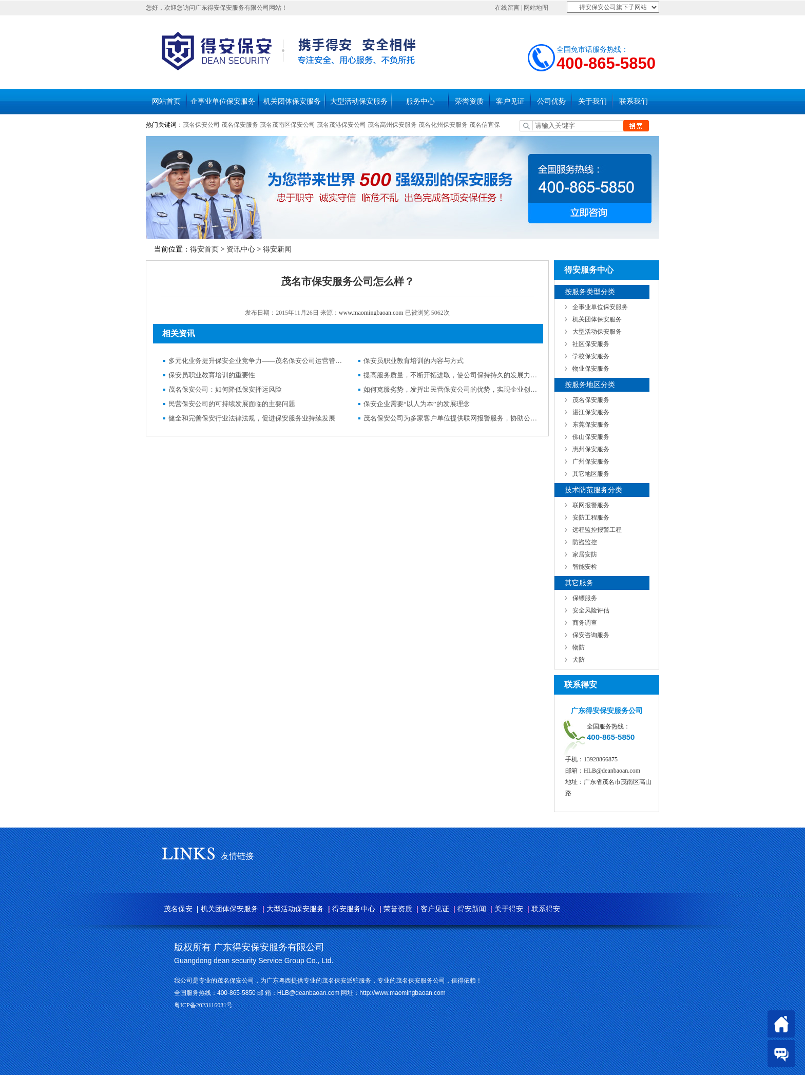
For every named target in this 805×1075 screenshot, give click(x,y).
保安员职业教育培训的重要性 (211, 375)
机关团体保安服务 (292, 101)
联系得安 (545, 909)
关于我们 (592, 101)
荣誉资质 (469, 101)
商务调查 (584, 623)
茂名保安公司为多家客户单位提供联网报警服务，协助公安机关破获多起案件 (450, 418)
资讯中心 (240, 249)
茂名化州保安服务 (443, 124)
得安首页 (204, 249)
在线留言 (507, 7)
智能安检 (584, 567)
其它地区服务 (590, 474)
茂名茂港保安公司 (341, 124)
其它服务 (579, 583)
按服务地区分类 (590, 385)
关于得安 (508, 909)
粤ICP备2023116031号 (203, 1005)
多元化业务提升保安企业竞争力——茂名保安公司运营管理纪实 (255, 360)
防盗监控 (584, 542)
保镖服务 (584, 598)
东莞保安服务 (590, 424)
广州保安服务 (590, 461)
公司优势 (551, 101)
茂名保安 (178, 909)
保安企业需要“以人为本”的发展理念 (416, 404)
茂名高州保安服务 (392, 124)
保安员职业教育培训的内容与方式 (413, 360)
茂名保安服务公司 (420, 980)
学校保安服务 (590, 356)
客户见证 (510, 101)
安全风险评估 (590, 610)
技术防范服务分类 (593, 490)
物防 (578, 647)
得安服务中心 (353, 909)
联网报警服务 (590, 505)
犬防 (578, 660)
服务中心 (420, 101)
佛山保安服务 (590, 437)
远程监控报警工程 (597, 530)
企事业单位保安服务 (222, 101)
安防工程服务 (590, 517)
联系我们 (633, 101)
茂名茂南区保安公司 (287, 124)
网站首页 (166, 101)
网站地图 (536, 7)
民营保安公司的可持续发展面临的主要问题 (231, 404)
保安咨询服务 (590, 635)
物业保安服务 (590, 369)
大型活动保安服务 (359, 101)
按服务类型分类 (590, 292)
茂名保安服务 (239, 124)
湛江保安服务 (590, 412)
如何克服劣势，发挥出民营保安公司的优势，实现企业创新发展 (450, 389)
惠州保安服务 (590, 449)
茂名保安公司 (201, 124)
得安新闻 (277, 249)
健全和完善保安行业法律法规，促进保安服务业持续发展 (251, 418)
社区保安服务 (590, 344)
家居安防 (584, 554)
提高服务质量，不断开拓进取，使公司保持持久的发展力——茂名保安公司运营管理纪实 (450, 375)
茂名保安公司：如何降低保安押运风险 (225, 389)
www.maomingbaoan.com (371, 312)
